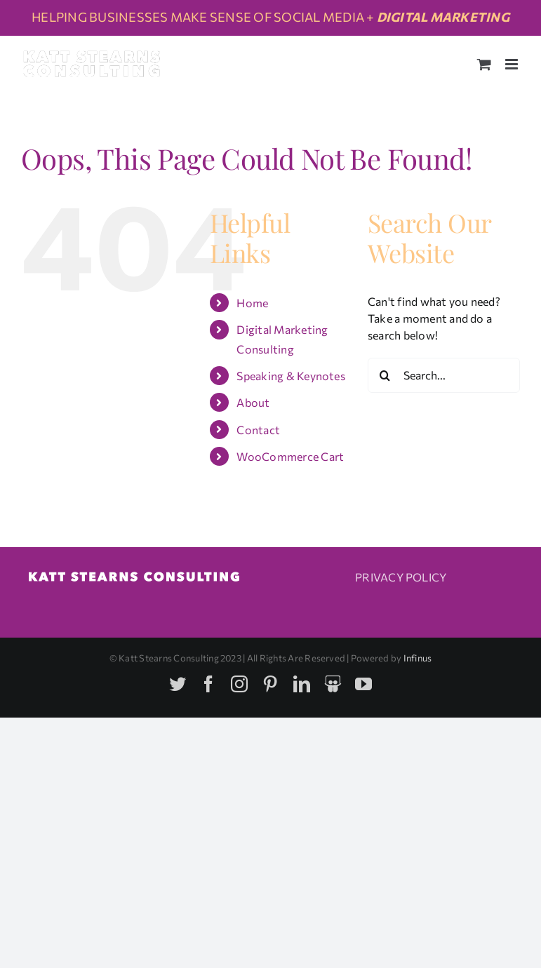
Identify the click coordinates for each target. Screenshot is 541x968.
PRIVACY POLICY (400, 577)
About (252, 402)
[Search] (385, 375)
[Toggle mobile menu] (512, 64)
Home (252, 302)
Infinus (417, 658)
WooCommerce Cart (290, 456)
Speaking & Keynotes (290, 375)
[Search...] (444, 375)
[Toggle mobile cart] (484, 64)
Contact (258, 429)
